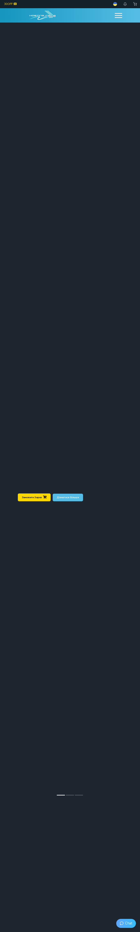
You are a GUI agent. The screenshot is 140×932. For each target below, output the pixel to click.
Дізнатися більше (68, 497)
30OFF (10, 4)
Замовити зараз (34, 497)
